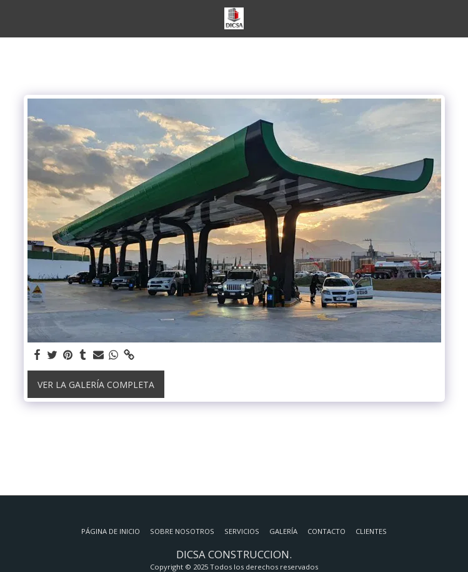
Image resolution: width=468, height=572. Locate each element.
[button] (13, 18)
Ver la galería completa (95, 384)
